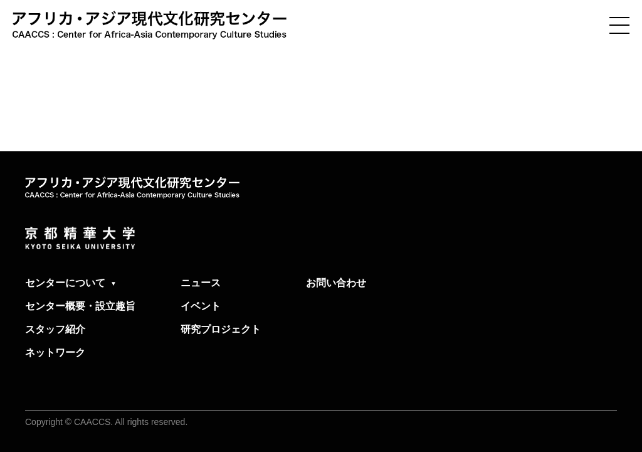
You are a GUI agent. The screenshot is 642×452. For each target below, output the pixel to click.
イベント (201, 306)
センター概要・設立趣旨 (80, 306)
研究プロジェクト (221, 329)
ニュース (201, 282)
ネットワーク (55, 352)
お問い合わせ (336, 282)
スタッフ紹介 (55, 329)
